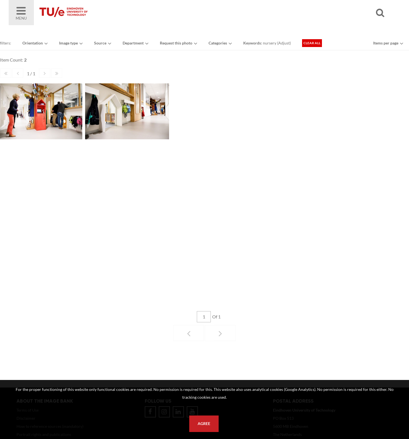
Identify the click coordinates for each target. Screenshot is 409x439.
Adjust (284, 43)
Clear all (312, 43)
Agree (204, 423)
